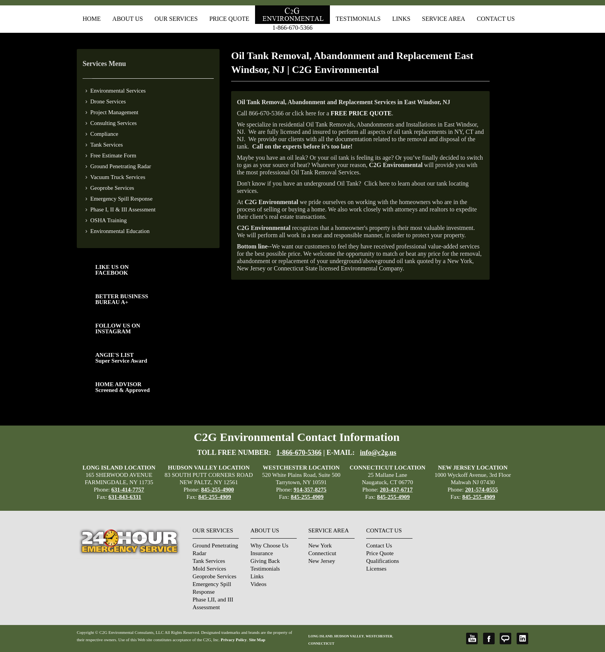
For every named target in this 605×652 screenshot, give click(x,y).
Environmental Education (120, 231)
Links (401, 18)
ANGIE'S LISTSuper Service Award (121, 358)
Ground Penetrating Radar (120, 166)
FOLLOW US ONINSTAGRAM (117, 328)
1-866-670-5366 (292, 27)
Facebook (489, 638)
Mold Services (209, 569)
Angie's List (505, 638)
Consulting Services (113, 123)
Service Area (443, 18)
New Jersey (321, 561)
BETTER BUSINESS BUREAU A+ (121, 299)
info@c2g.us (378, 452)
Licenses (376, 569)
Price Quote (229, 18)
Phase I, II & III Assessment (122, 209)
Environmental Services (118, 91)
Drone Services (108, 101)
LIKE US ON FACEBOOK (112, 270)
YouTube (472, 638)
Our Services (176, 18)
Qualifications (382, 561)
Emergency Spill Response (121, 199)
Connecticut (322, 553)
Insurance (261, 553)
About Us (127, 18)
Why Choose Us (269, 545)
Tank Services (106, 145)
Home (92, 18)
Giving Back (265, 561)
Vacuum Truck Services (117, 177)
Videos (258, 584)
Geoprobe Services (112, 188)
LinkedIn (522, 638)
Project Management (114, 112)
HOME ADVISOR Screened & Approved (122, 387)
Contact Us (496, 18)
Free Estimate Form (113, 155)
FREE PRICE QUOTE (361, 113)
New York (320, 545)
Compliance (104, 134)
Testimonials (358, 18)
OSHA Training (108, 220)
